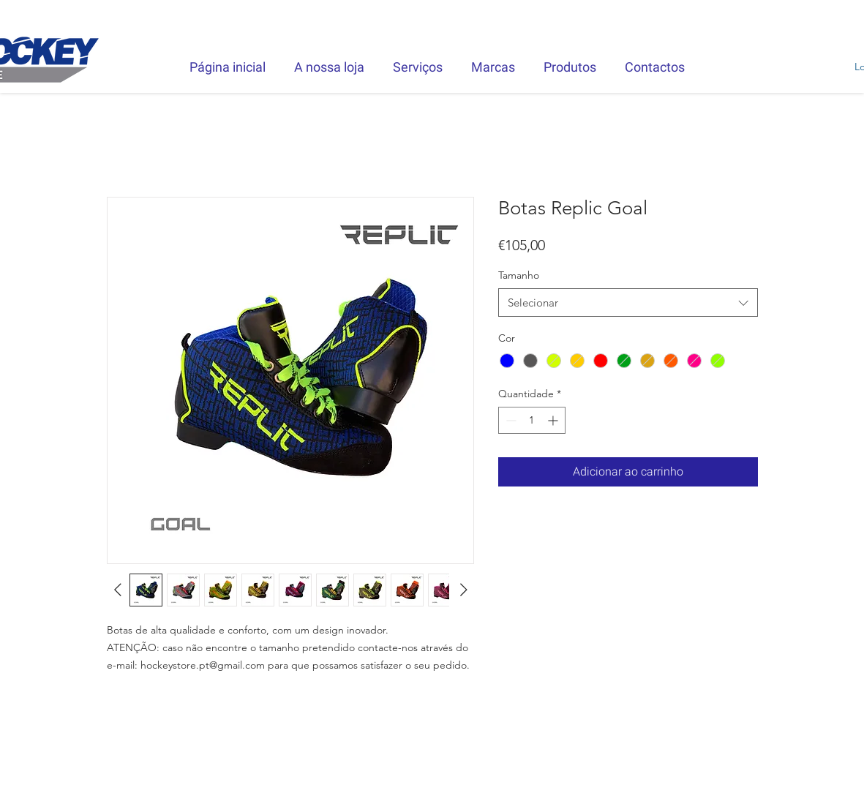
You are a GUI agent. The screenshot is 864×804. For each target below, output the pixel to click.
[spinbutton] (532, 420)
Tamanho (518, 275)
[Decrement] (509, 420)
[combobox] (628, 302)
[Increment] (554, 420)
